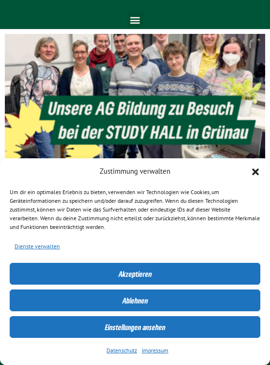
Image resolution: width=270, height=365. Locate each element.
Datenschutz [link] (121, 350)
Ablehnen (135, 300)
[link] (135, 99)
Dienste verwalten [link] (37, 246)
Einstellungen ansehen (135, 327)
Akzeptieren (135, 274)
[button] (255, 172)
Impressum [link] (155, 350)
